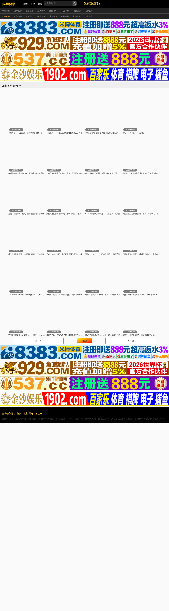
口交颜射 (77, 11)
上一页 (38, 341)
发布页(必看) (92, 3)
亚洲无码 (41, 11)
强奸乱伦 (6, 16)
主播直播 (30, 11)
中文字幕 (65, 11)
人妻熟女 (89, 11)
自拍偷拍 (65, 16)
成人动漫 (53, 16)
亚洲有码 (53, 11)
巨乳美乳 (89, 16)
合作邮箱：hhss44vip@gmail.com (23, 413)
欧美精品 (18, 16)
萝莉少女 (30, 16)
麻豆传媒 (6, 11)
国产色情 (18, 11)
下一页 (130, 341)
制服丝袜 (77, 16)
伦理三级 (41, 16)
